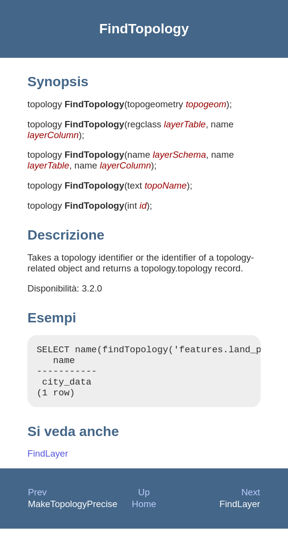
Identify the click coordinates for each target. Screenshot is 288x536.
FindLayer (47, 461)
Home (144, 511)
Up (144, 499)
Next (250, 499)
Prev (37, 499)
